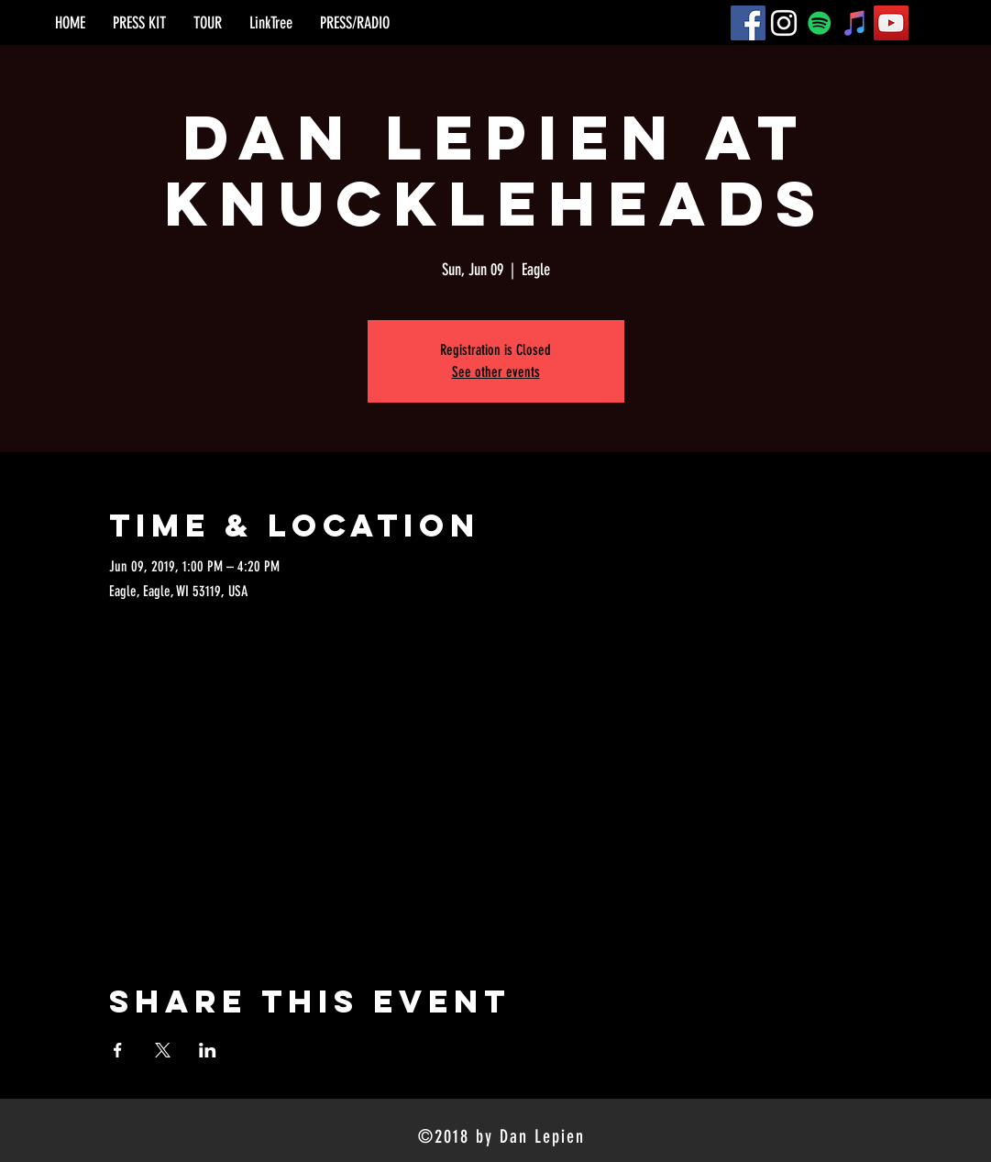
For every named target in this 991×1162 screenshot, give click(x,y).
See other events (496, 372)
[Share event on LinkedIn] (207, 1050)
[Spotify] (819, 23)
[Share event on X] (162, 1050)
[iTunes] (855, 23)
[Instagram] (783, 23)
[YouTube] (891, 23)
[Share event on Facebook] (118, 1050)
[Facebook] (748, 23)
